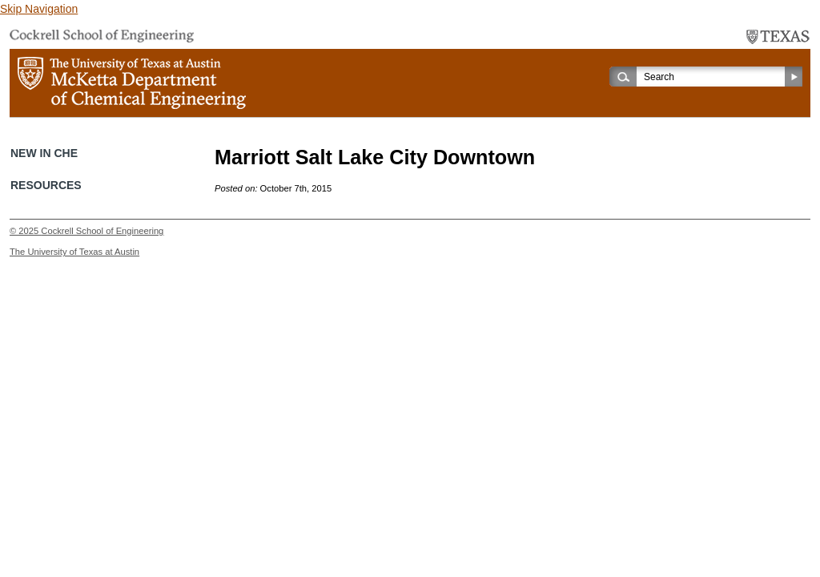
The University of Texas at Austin (74, 251)
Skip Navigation (39, 8)
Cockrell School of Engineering (102, 231)
